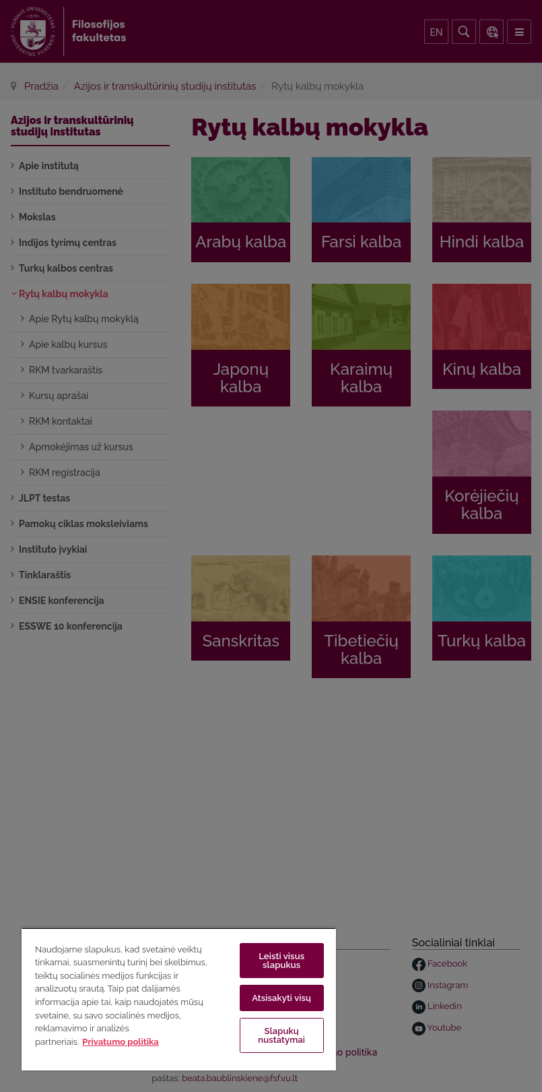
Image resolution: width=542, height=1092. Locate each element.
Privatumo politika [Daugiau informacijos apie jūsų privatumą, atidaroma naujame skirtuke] (120, 1042)
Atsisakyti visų (281, 998)
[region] (179, 999)
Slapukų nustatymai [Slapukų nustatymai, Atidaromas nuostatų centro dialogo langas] (281, 1035)
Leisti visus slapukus (281, 960)
